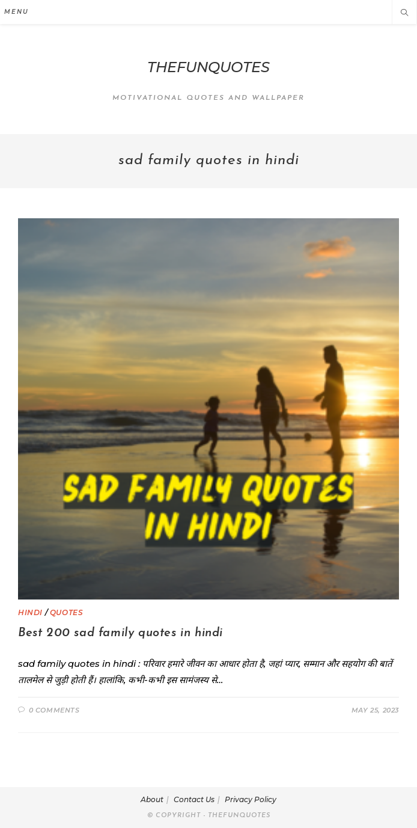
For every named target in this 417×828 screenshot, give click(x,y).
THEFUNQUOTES (208, 67)
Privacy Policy (250, 799)
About (152, 799)
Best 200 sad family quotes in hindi (120, 633)
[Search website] (404, 13)
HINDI (30, 612)
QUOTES (67, 612)
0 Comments (54, 710)
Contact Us (194, 799)
